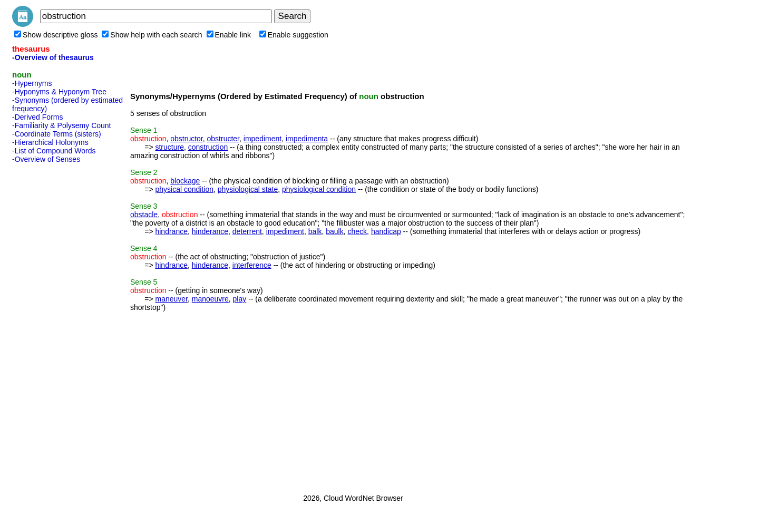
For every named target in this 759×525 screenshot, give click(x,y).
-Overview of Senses (46, 159)
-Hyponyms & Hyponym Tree (59, 92)
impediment (262, 138)
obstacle (144, 214)
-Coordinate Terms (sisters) (56, 134)
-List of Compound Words (53, 151)
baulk (334, 231)
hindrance (171, 231)
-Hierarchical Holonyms (50, 142)
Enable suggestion (293, 35)
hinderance (210, 231)
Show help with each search (152, 35)
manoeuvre (210, 299)
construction (208, 147)
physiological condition (319, 189)
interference (251, 265)
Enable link (229, 35)
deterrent (247, 231)
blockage (185, 181)
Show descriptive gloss (56, 35)
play (240, 299)
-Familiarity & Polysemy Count (61, 125)
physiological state (248, 189)
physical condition (184, 189)
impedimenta (307, 138)
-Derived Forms (37, 117)
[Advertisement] (54, 325)
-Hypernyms (32, 83)
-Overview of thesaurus (53, 57)
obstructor (186, 138)
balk (315, 231)
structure (169, 147)
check (357, 231)
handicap (386, 231)
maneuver (171, 299)
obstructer (223, 138)
